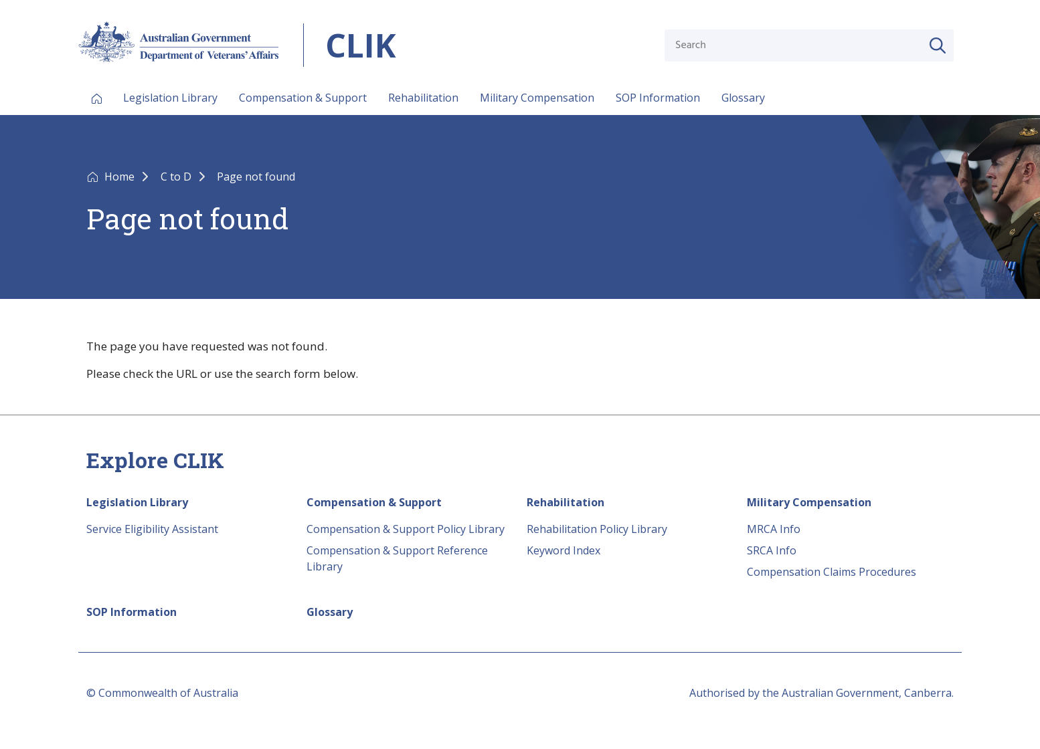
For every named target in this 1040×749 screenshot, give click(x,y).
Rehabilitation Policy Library (597, 529)
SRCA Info (771, 550)
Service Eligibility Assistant (152, 529)
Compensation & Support (303, 97)
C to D (177, 176)
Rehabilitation (423, 97)
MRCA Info (773, 529)
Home (120, 176)
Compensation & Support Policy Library (406, 529)
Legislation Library (170, 97)
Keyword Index (563, 550)
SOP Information (658, 97)
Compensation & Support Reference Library (397, 558)
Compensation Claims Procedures (831, 571)
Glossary (743, 97)
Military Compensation (537, 97)
